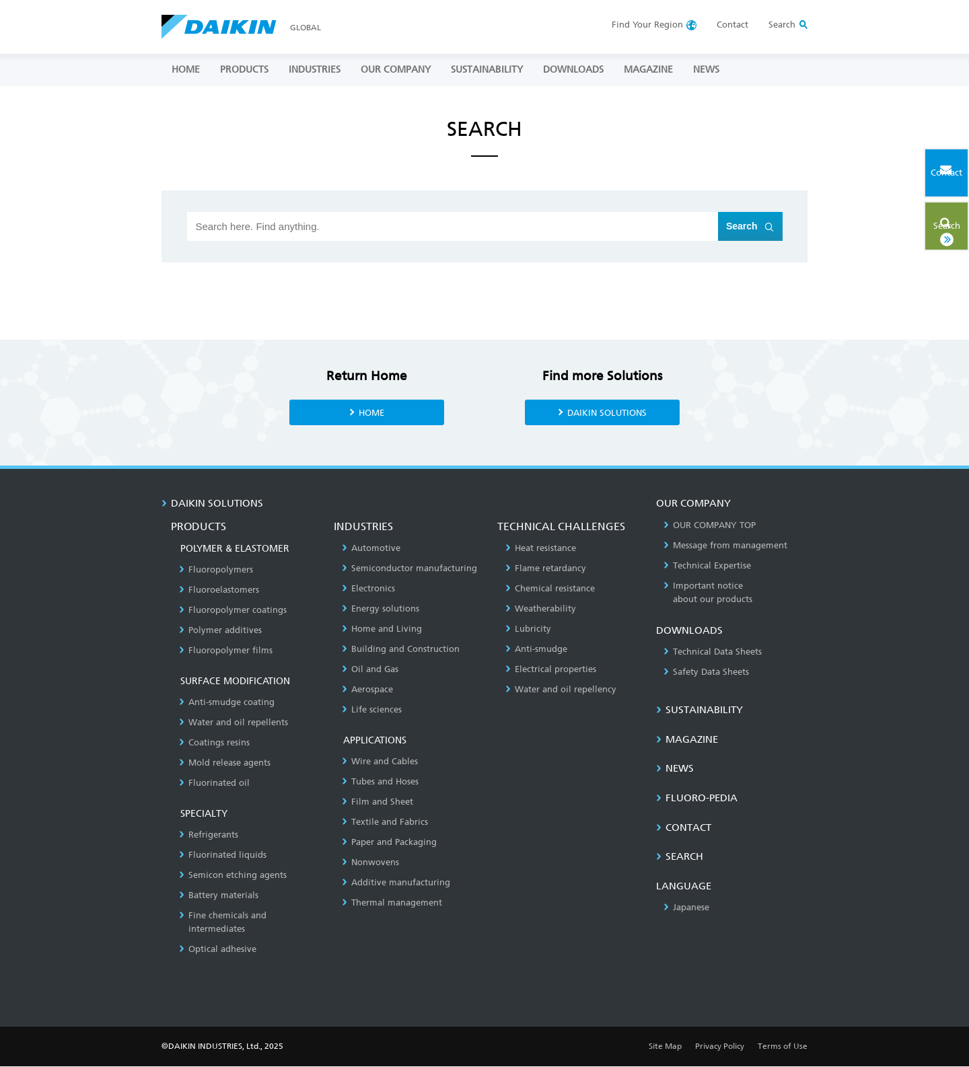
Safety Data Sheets (706, 672)
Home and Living (382, 629)
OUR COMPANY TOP (709, 526)
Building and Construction (401, 650)
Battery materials (218, 896)
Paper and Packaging (389, 843)
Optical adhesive (217, 950)
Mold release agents (225, 763)
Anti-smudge (536, 650)
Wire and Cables (380, 762)
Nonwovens (370, 863)
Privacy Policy (719, 1047)
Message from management (725, 546)
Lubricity (528, 629)
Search (924, 220)
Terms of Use (783, 1047)
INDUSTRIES (314, 69)
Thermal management (392, 903)
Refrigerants (208, 835)
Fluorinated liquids (222, 855)
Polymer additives (220, 631)
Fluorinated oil (214, 783)
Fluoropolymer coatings (233, 610)
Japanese (686, 908)
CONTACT (683, 828)
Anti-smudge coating (227, 703)
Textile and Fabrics (385, 822)
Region (647, 25)
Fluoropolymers (216, 570)
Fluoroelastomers (219, 590)
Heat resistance (540, 549)
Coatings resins (214, 743)
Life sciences (372, 710)
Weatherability (540, 609)
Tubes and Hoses (380, 782)
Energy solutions (380, 609)
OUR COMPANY (396, 69)
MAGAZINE (648, 69)
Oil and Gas (370, 670)
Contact (732, 25)
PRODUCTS (244, 69)
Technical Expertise (707, 566)
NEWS (706, 69)
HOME (186, 69)
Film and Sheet (377, 802)
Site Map (665, 1047)
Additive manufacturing (396, 883)
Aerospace (367, 690)
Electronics (368, 589)
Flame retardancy (545, 569)
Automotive (371, 549)
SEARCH (679, 857)
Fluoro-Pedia (697, 799)
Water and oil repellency (560, 690)
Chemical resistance (550, 589)
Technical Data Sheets (712, 652)
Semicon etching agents (233, 876)
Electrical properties (550, 670)
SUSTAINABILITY (487, 69)
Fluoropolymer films (226, 651)
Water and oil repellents (233, 723)
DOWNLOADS (573, 69)
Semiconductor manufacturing (409, 569)
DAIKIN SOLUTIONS (606, 412)
